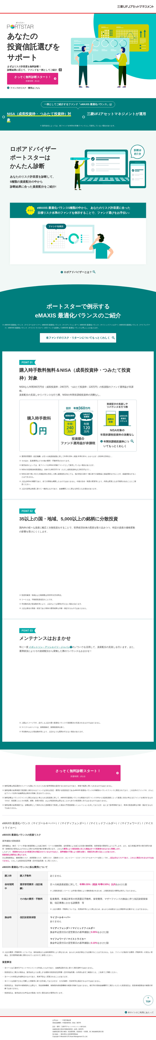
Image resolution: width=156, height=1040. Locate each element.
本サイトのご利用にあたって (139, 1012)
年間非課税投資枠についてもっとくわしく (116, 444)
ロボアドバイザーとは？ (78, 272)
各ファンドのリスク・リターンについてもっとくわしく (78, 337)
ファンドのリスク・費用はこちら (25, 88)
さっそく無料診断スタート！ (32, 79)
